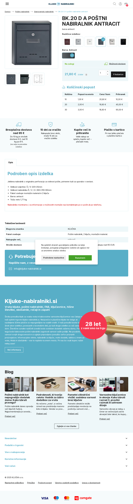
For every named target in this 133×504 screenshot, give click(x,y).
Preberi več (10, 415)
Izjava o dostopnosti (91, 481)
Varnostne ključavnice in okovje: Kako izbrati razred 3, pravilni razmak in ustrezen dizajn (112, 398)
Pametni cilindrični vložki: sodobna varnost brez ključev (82, 396)
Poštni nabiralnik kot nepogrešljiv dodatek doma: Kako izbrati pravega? (17, 397)
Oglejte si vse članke (66, 424)
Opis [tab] (10, 161)
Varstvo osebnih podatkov (67, 481)
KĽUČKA (72, 227)
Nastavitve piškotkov (14, 481)
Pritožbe (31, 481)
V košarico (118, 73)
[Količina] (102, 73)
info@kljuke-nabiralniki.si (27, 267)
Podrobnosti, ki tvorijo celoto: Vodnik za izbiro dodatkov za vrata (50, 396)
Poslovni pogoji (45, 481)
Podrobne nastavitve (53, 257)
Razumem (80, 257)
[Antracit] (68, 55)
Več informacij (14, 348)
